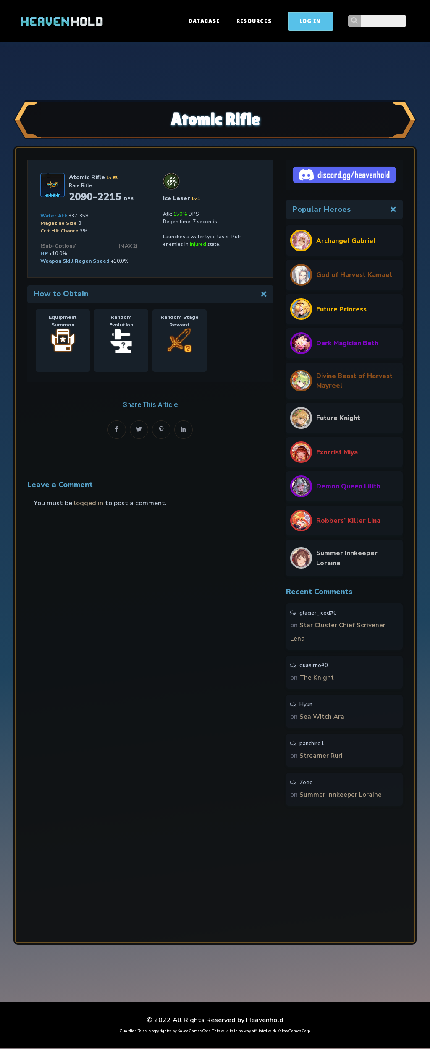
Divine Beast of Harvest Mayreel (344, 381)
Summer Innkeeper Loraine (347, 559)
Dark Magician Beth (348, 343)
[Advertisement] (215, 70)
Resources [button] (299, 21)
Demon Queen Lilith (349, 487)
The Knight (317, 679)
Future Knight (338, 418)
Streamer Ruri (321, 757)
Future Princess (342, 308)
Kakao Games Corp (194, 1032)
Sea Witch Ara (322, 718)
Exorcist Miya (338, 452)
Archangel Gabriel (346, 240)
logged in (88, 503)
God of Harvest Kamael (354, 274)
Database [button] (250, 21)
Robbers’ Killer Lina (348, 521)
